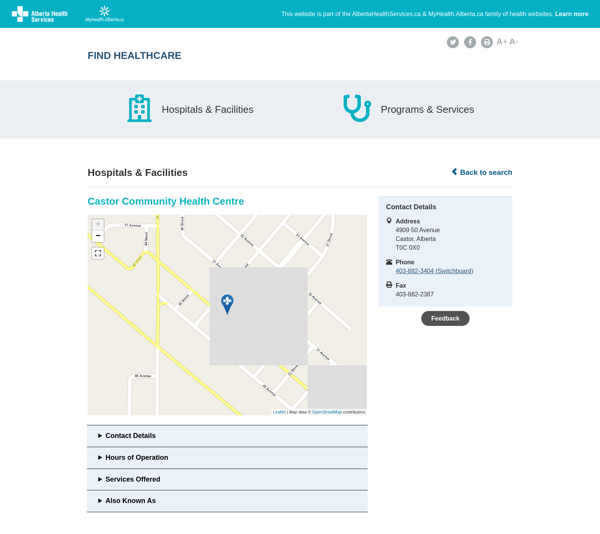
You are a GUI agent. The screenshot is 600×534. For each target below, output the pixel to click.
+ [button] (98, 225)
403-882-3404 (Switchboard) (434, 271)
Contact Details (131, 436)
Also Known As (131, 501)
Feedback (445, 318)
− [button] (98, 236)
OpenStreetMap (327, 412)
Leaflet (279, 412)
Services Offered (133, 479)
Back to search (481, 172)
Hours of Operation (137, 457)
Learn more (572, 14)
